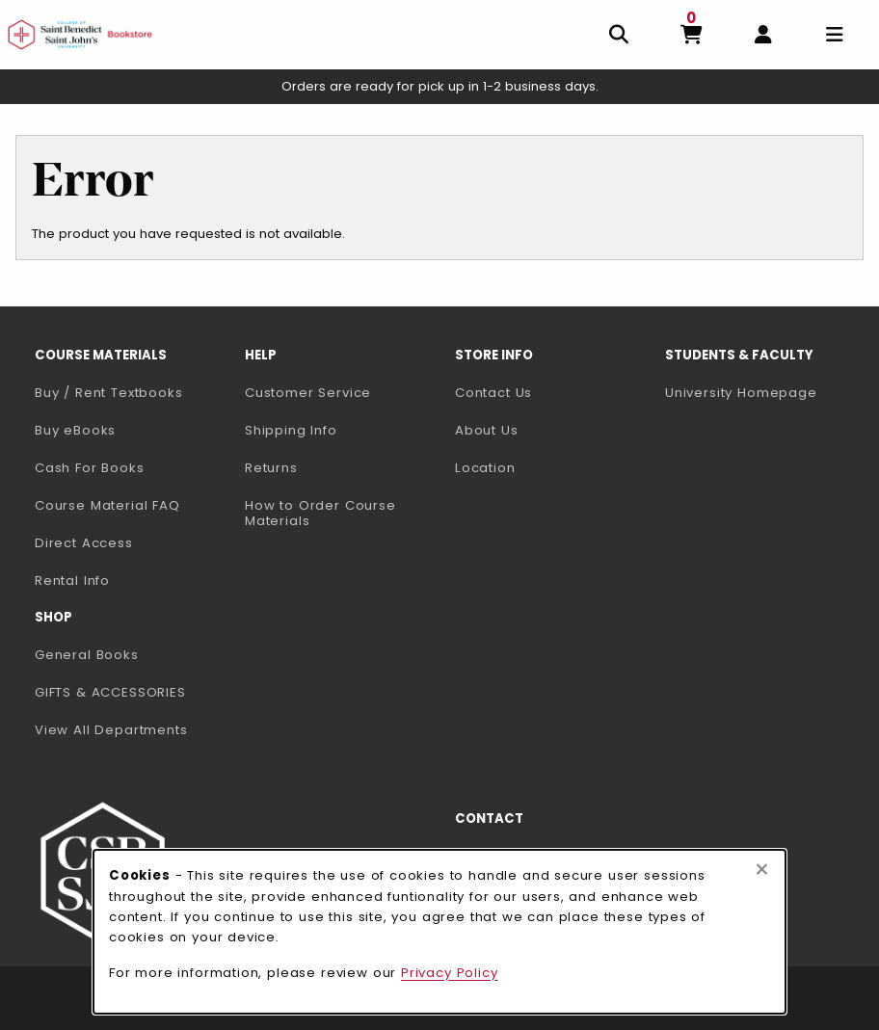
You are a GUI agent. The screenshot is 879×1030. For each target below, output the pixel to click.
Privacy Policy (449, 973)
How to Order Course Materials (320, 513)
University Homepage (762, 392)
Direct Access (84, 543)
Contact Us (493, 392)
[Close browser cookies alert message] (762, 870)
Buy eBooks (132, 429)
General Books (87, 655)
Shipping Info (291, 430)
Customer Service (308, 392)
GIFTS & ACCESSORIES (110, 692)
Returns (271, 468)
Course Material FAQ (107, 505)
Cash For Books (90, 468)
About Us (487, 430)
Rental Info (72, 580)
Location (485, 468)
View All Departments (111, 730)
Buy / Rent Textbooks (109, 392)
